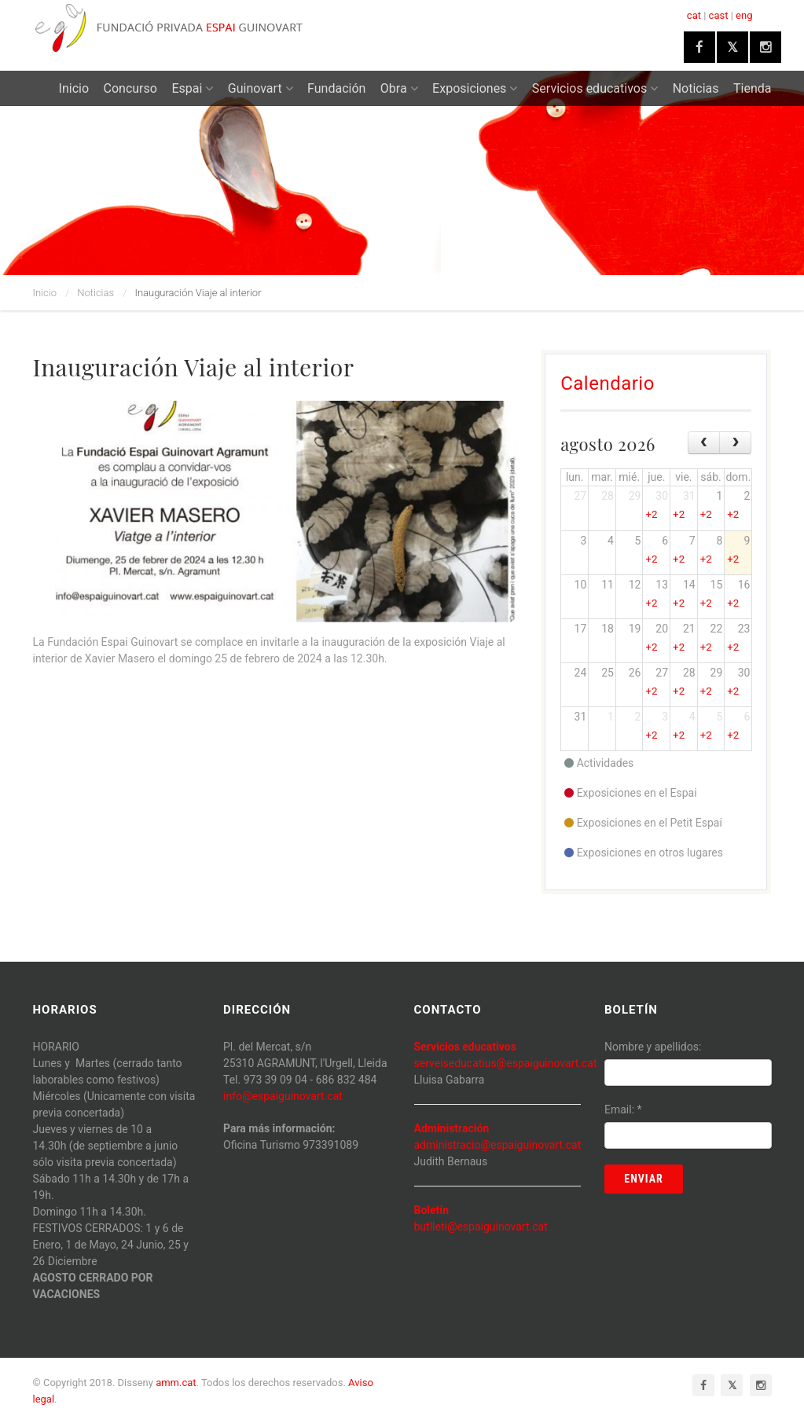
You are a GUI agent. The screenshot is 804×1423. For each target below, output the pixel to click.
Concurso (130, 88)
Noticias (696, 88)
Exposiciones (474, 88)
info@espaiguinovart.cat (283, 1096)
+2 (651, 514)
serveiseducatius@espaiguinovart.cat (505, 1063)
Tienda (752, 88)
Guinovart (260, 88)
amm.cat (176, 1382)
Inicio (74, 88)
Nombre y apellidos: (652, 1046)
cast (719, 15)
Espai (192, 88)
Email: (623, 1109)
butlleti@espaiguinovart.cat (481, 1226)
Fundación (336, 88)
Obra (399, 88)
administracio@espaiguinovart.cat (498, 1145)
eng (744, 15)
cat (694, 15)
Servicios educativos (595, 88)
